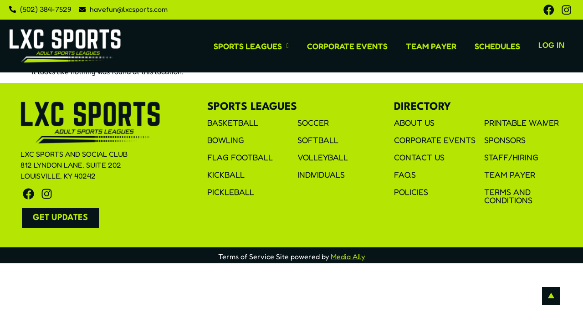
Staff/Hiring (511, 158)
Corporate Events (328, 46)
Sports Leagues (232, 46)
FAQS (405, 175)
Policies (411, 193)
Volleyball (322, 158)
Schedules (478, 46)
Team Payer (412, 46)
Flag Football (240, 158)
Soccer (313, 123)
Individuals (321, 175)
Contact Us (419, 158)
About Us (414, 123)
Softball (317, 141)
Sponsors (505, 141)
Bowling (225, 141)
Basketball (232, 123)
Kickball (226, 175)
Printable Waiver (521, 123)
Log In (542, 47)
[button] (232, 46)
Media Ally (348, 257)
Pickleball (230, 193)
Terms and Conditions (508, 197)
